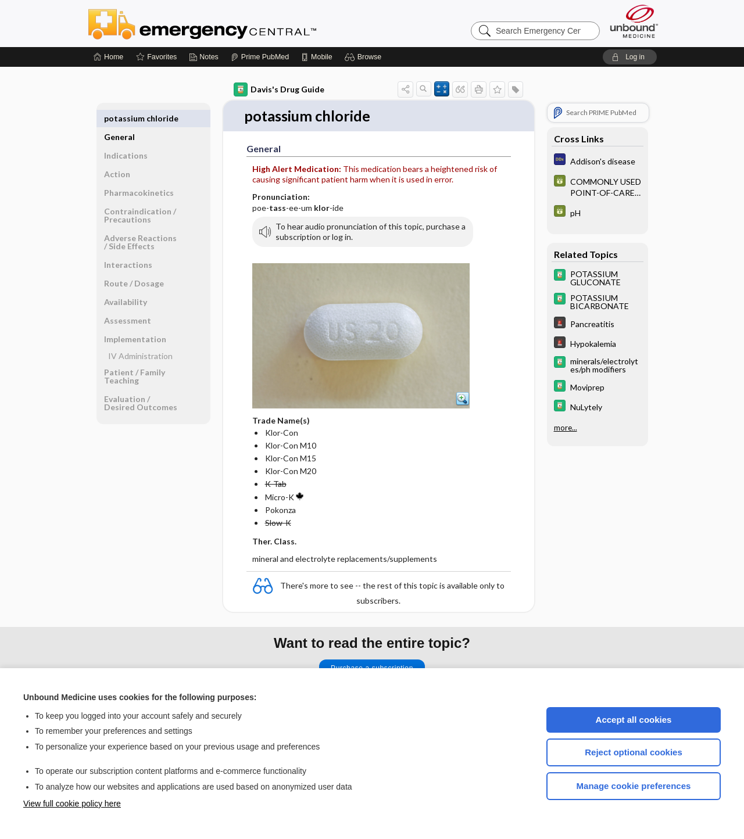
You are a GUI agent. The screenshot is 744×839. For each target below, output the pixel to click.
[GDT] (597, 186)
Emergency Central (232, 23)
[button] (365, 57)
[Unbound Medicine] (634, 21)
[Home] (108, 57)
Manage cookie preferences (634, 786)
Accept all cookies (634, 720)
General (119, 118)
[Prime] (260, 57)
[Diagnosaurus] (597, 160)
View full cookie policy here (72, 803)
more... (565, 427)
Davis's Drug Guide (279, 89)
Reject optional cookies (633, 752)
